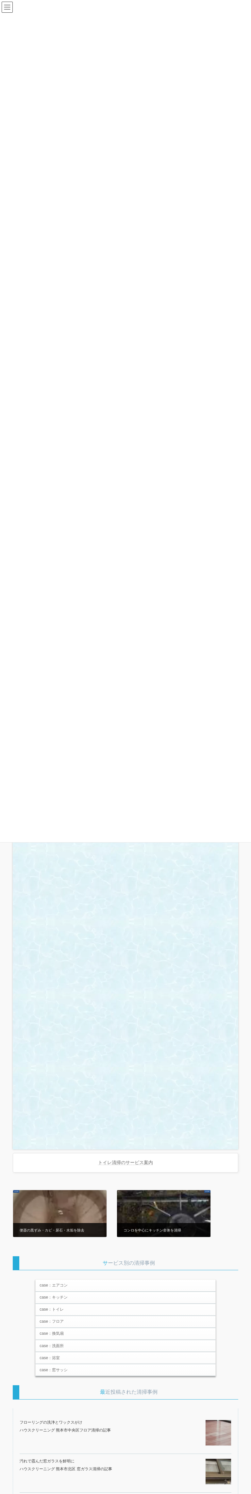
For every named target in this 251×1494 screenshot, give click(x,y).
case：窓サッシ (54, 1370)
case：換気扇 (52, 1333)
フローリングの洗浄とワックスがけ (51, 1422)
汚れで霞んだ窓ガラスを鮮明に (47, 1461)
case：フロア (52, 1321)
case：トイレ (52, 1309)
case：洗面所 (52, 1345)
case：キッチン (54, 1297)
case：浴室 (50, 1358)
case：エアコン (54, 1285)
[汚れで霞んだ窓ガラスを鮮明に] (218, 1472)
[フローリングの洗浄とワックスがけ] (218, 1433)
